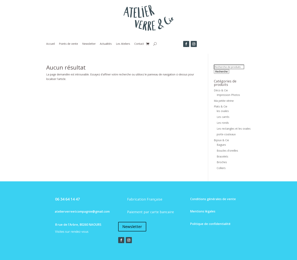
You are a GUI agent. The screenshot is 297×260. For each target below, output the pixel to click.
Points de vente (68, 43)
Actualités (106, 43)
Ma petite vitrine (224, 101)
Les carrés (223, 117)
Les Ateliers (123, 43)
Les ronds (223, 123)
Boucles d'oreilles (227, 150)
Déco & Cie (221, 90)
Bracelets (222, 156)
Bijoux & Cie (221, 140)
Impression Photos (228, 95)
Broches (222, 162)
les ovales (223, 111)
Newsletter (89, 43)
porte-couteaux (226, 134)
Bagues (221, 144)
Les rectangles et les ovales (234, 128)
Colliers (221, 168)
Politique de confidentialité (210, 224)
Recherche (221, 71)
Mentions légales (202, 211)
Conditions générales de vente (213, 199)
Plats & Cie (220, 106)
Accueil (50, 43)
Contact (139, 43)
